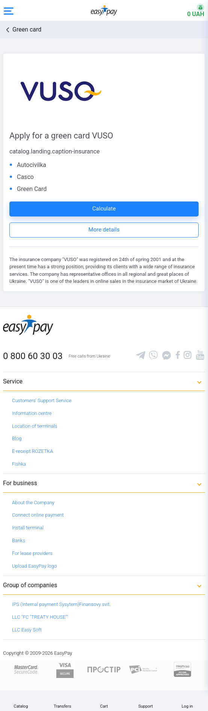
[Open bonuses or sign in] (191, 10)
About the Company (33, 502)
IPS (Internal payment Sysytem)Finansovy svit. (61, 604)
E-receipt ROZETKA (32, 451)
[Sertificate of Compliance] (143, 669)
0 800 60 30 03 (33, 356)
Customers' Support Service (41, 400)
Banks (18, 540)
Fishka (19, 464)
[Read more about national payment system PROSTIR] (104, 669)
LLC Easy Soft (27, 630)
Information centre (31, 413)
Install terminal (28, 528)
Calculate (104, 208)
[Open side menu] (9, 10)
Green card (26, 29)
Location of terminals (34, 426)
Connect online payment (38, 515)
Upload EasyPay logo (34, 566)
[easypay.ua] (104, 10)
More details (104, 229)
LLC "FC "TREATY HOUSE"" (40, 617)
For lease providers (32, 553)
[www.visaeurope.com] (65, 669)
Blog (16, 438)
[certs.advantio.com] (182, 669)
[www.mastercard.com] (25, 669)
